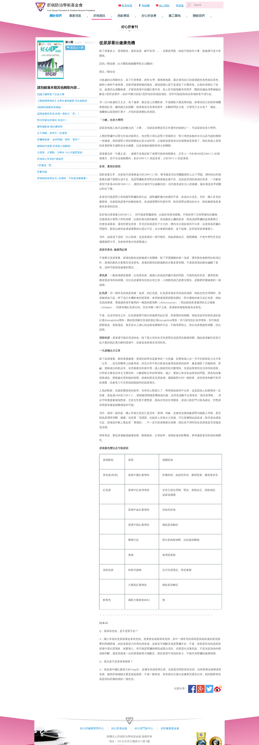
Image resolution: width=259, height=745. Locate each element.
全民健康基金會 (170, 728)
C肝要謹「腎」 (45, 165)
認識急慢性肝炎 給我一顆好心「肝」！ (58, 113)
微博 (218, 689)
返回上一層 (76, 47)
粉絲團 (146, 5)
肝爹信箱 (42, 171)
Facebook (192, 689)
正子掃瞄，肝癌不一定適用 (52, 133)
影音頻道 (127, 5)
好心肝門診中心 (144, 728)
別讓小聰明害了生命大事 (50, 94)
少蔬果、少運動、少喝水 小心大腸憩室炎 (59, 152)
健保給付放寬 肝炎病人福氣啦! (54, 146)
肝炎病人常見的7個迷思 (50, 159)
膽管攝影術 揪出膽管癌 (50, 126)
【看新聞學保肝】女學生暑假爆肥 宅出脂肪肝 (62, 100)
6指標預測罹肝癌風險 (49, 107)
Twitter (209, 689)
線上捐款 (164, 5)
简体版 (180, 5)
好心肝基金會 (119, 728)
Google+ (201, 689)
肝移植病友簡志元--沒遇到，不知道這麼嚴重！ (62, 178)
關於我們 (56, 15)
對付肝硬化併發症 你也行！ (52, 120)
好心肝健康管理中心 (92, 728)
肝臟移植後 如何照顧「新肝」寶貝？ (58, 139)
